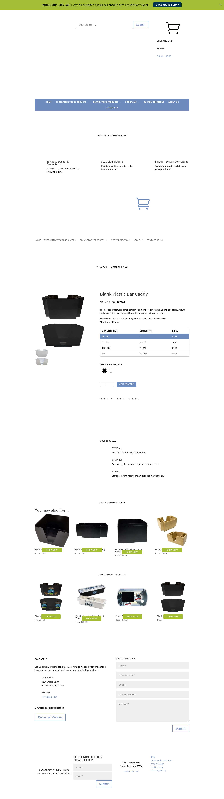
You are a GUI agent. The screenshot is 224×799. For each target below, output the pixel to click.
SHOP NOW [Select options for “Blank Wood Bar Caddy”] (172, 550)
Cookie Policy (157, 767)
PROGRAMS (132, 102)
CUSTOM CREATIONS (154, 102)
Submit (104, 784)
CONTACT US (112, 107)
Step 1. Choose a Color (111, 364)
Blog (153, 757)
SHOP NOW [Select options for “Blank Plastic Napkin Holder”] (51, 550)
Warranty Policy (158, 770)
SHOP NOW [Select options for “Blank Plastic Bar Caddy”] (173, 616)
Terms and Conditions (161, 760)
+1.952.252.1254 (49, 696)
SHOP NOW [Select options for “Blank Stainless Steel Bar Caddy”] (91, 550)
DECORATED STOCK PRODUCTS (72, 102)
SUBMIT (180, 728)
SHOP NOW (50, 616)
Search (140, 25)
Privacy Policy (157, 763)
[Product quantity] (107, 384)
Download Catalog (50, 717)
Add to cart (126, 384)
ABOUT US (173, 102)
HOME (48, 102)
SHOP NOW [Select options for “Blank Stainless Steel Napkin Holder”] (132, 552)
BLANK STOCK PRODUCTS (107, 102)
